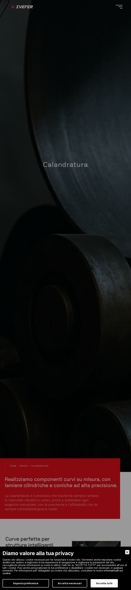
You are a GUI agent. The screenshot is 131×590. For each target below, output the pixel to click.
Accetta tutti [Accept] (104, 583)
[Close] (127, 552)
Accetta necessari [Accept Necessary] (70, 583)
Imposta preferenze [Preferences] (25, 583)
